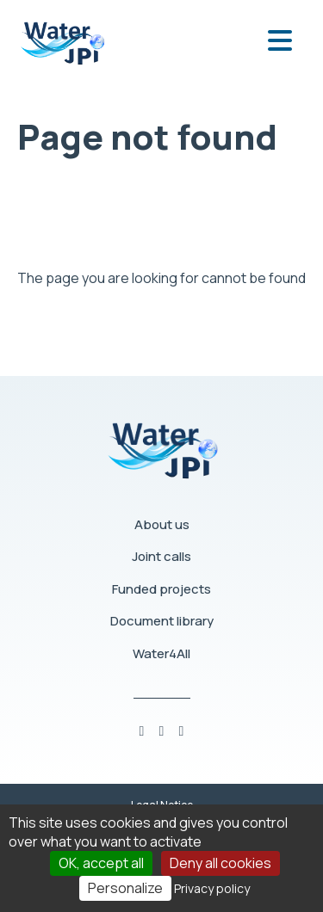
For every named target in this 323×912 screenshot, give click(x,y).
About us (161, 524)
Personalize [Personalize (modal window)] (125, 887)
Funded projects (161, 589)
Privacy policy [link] (212, 888)
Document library (162, 621)
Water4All (161, 653)
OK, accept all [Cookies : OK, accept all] (101, 862)
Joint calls (161, 556)
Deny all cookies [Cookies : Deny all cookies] (220, 862)
